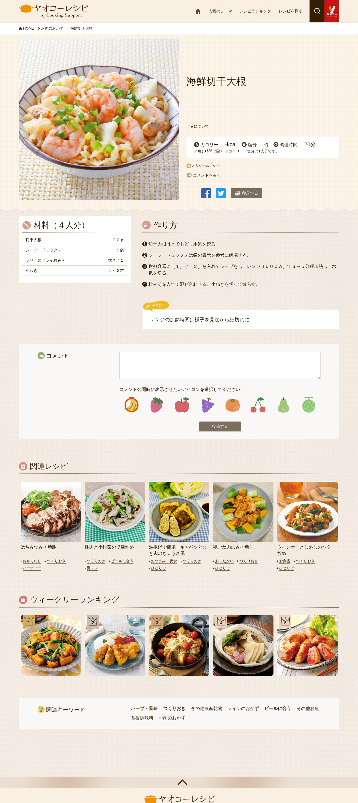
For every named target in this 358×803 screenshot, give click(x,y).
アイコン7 (283, 405)
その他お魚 (308, 708)
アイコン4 (207, 405)
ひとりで (158, 568)
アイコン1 (131, 405)
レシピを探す (291, 11)
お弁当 (284, 561)
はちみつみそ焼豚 (38, 547)
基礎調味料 (142, 717)
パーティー (32, 568)
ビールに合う (122, 561)
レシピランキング (255, 11)
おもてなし (32, 561)
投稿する (220, 427)
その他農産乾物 (206, 708)
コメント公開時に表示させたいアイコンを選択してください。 (182, 389)
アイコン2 (157, 405)
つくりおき (56, 561)
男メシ (92, 568)
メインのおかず (243, 708)
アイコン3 (182, 405)
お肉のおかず (172, 717)
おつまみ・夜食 (164, 561)
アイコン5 (233, 405)
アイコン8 (309, 405)
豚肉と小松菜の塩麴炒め (109, 547)
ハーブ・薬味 (144, 708)
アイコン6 (258, 405)
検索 (317, 11)
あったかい (224, 561)
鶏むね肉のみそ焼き (233, 547)
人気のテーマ (220, 11)
